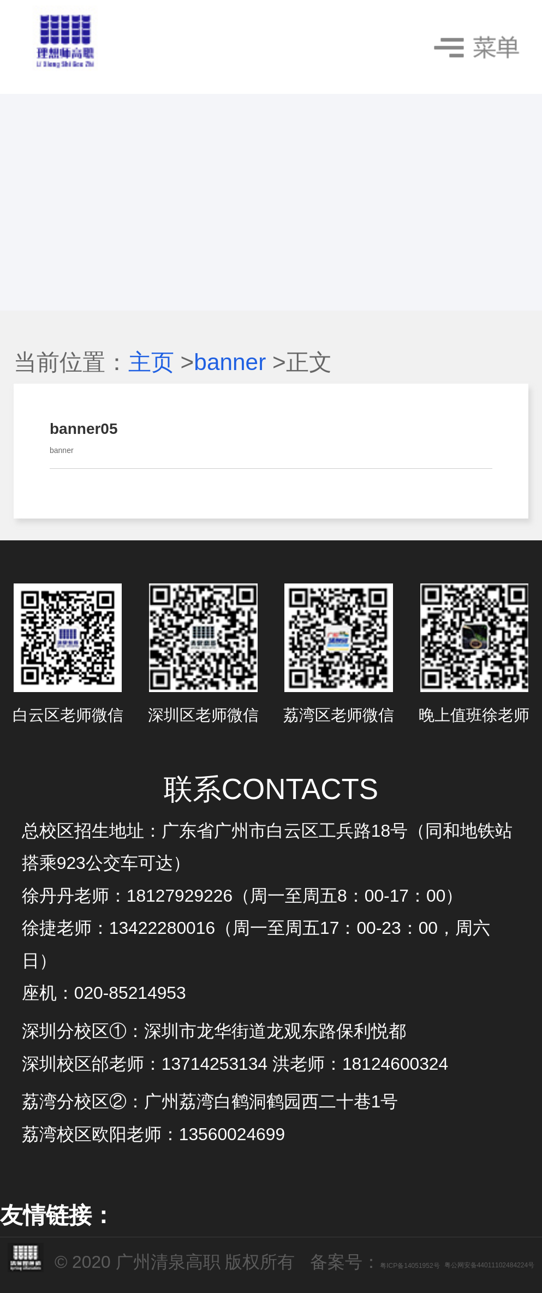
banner (230, 362)
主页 (151, 362)
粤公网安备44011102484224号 (489, 1266)
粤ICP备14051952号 (409, 1266)
